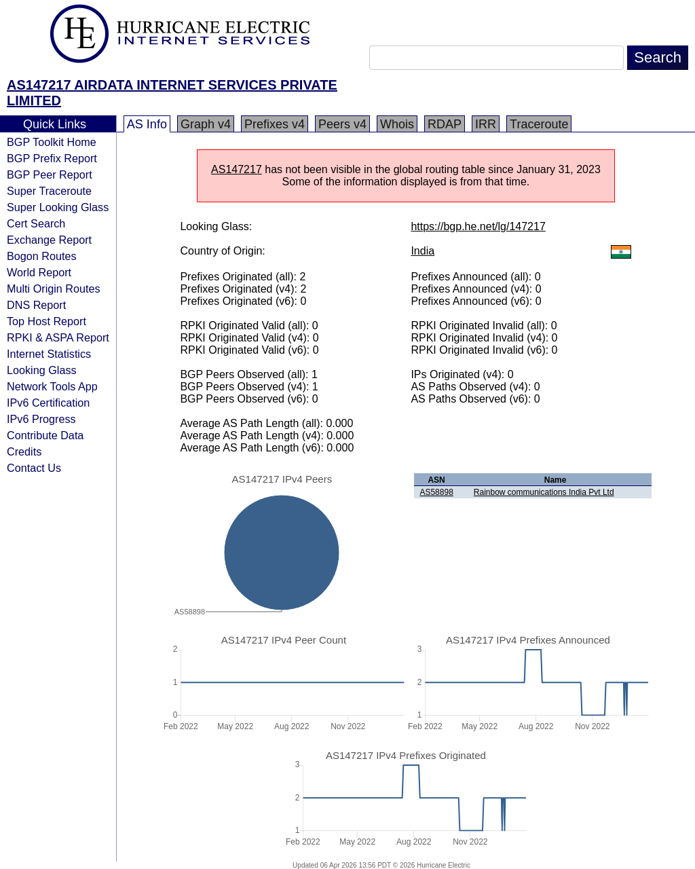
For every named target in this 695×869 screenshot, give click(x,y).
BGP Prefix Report (52, 158)
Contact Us (34, 468)
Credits (24, 451)
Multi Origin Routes (53, 288)
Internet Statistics (49, 354)
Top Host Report (46, 321)
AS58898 (436, 492)
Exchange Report (49, 240)
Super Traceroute (49, 191)
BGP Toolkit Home (51, 142)
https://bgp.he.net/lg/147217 (478, 226)
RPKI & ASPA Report (58, 337)
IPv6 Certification (48, 402)
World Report (39, 272)
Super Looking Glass (58, 207)
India (422, 251)
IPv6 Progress (41, 419)
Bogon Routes (42, 256)
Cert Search (36, 223)
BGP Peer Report (49, 174)
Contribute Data (45, 435)
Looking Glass (42, 370)
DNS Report (36, 305)
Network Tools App (52, 386)
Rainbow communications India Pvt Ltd (544, 492)
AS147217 (236, 169)
